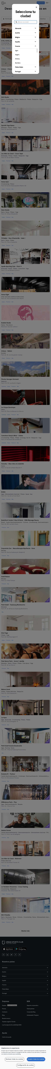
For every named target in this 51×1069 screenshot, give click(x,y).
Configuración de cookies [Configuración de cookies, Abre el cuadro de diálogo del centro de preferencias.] (25, 1065)
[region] (25, 1057)
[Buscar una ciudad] (25, 22)
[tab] (25, 28)
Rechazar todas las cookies (14, 1059)
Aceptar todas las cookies (36, 1059)
